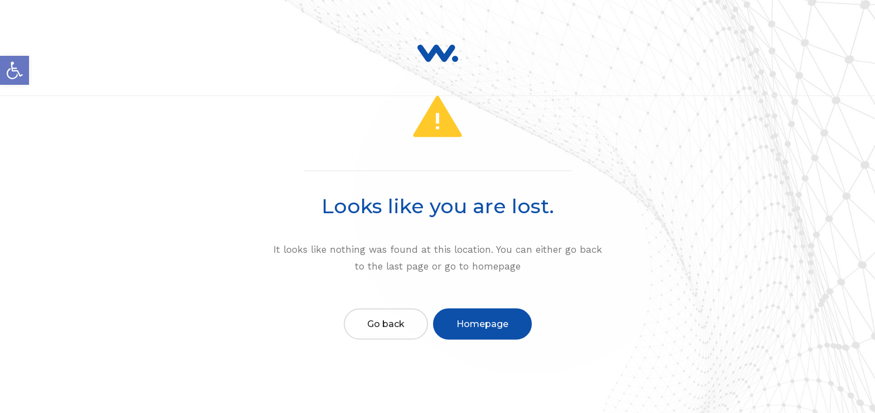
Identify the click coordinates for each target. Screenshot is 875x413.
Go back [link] (386, 323)
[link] (14, 70)
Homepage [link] (482, 323)
